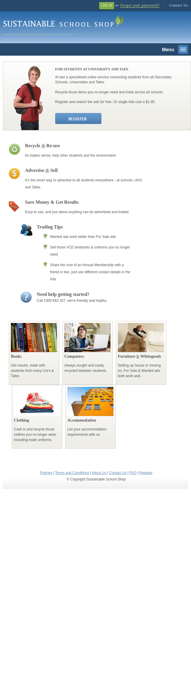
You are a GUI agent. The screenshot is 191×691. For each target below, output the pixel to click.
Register (146, 473)
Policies (46, 473)
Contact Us (178, 5)
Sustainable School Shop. (91, 23)
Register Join (78, 119)
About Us (99, 473)
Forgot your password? (139, 5)
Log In (107, 5)
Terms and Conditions (72, 473)
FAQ (132, 473)
